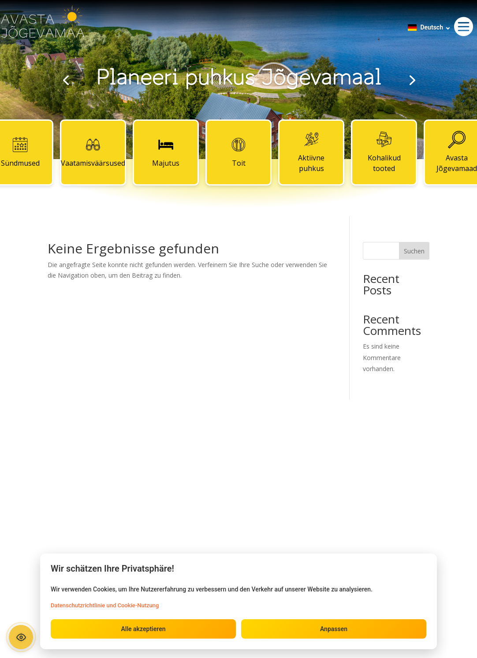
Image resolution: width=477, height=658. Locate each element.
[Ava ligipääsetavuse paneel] (21, 637)
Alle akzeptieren (143, 628)
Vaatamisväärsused (93, 152)
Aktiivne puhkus (311, 152)
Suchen (414, 251)
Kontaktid (238, 454)
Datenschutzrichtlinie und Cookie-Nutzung (105, 605)
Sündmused (104, 454)
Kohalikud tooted (384, 152)
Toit (238, 152)
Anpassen (333, 628)
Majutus (165, 152)
